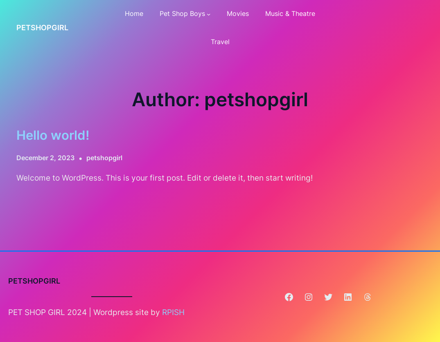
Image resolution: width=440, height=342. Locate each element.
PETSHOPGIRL (42, 27)
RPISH (173, 312)
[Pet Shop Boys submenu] (208, 14)
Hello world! (53, 135)
